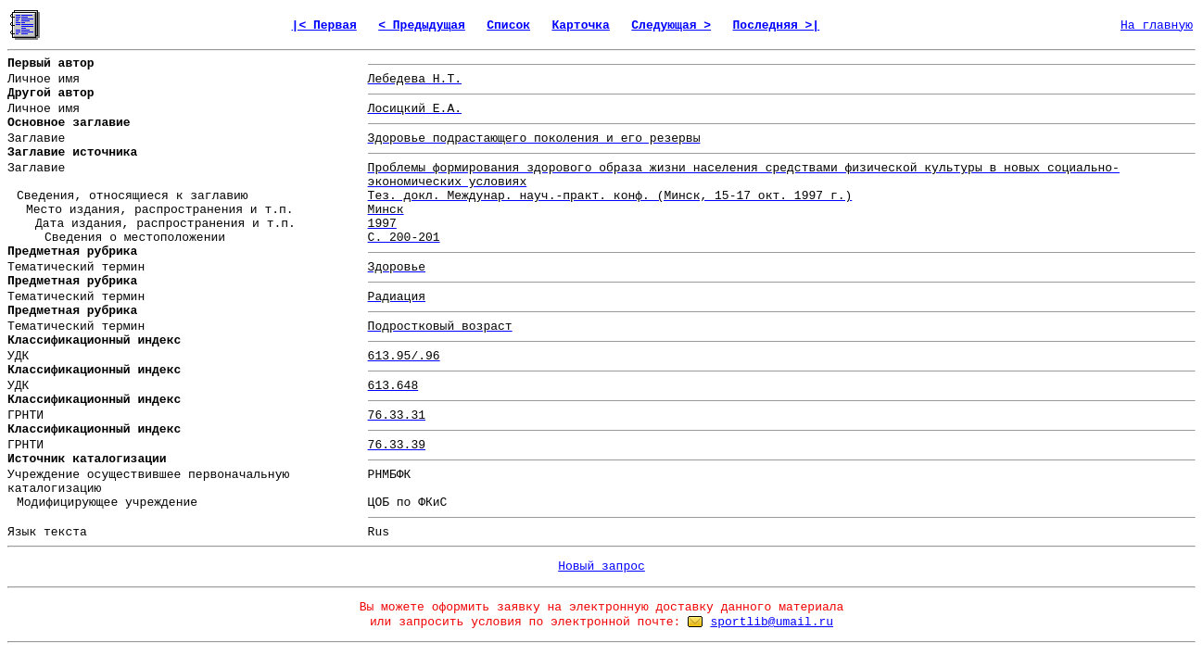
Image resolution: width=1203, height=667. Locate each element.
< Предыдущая (421, 25)
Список (508, 25)
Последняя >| (776, 25)
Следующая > (671, 25)
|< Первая (324, 25)
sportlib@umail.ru (771, 622)
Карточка (580, 25)
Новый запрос (601, 566)
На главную (1157, 25)
